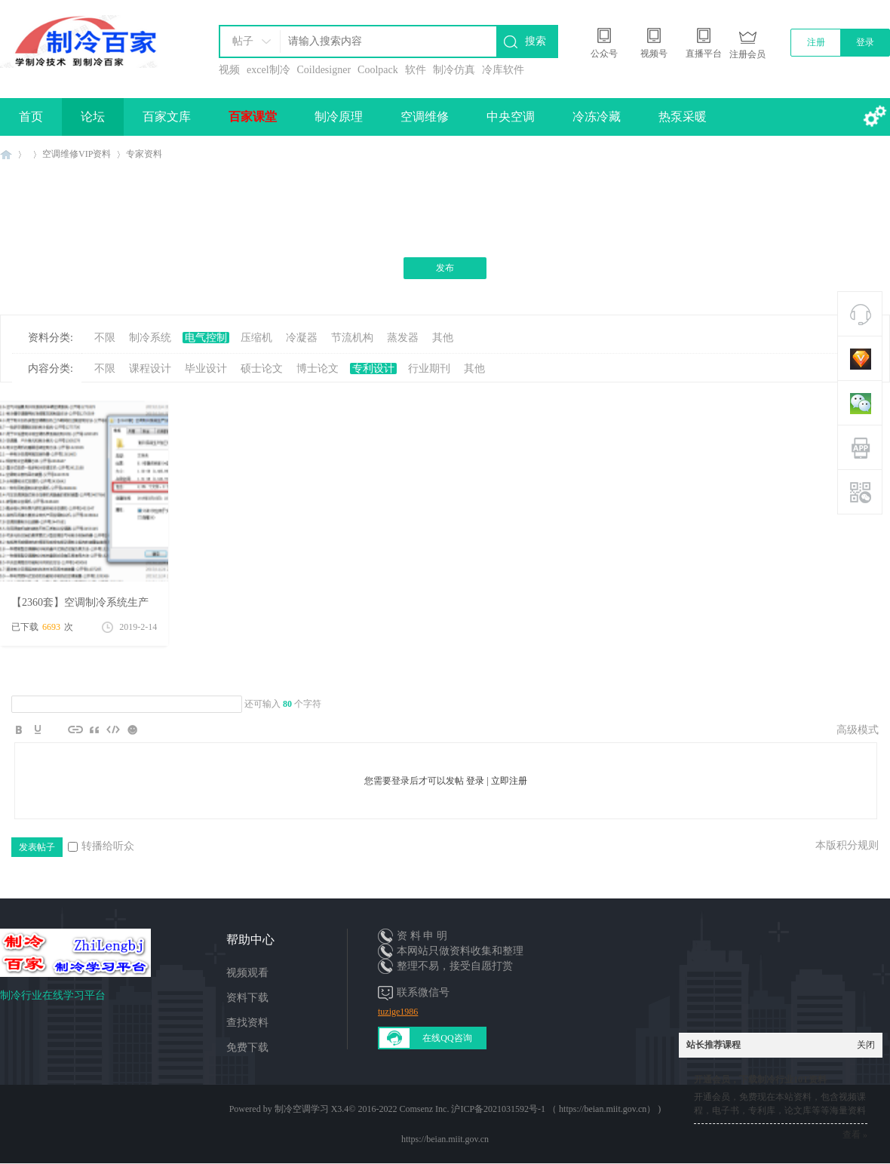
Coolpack (378, 69)
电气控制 (206, 337)
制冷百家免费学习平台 (6, 154)
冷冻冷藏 (596, 116)
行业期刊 (429, 368)
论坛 (93, 116)
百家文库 (167, 116)
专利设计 (373, 368)
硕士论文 (262, 368)
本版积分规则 (847, 845)
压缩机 (256, 337)
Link (75, 729)
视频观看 (247, 972)
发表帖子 (37, 847)
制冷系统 (150, 337)
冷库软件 (503, 69)
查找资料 (247, 1022)
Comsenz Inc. (424, 1109)
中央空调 (510, 116)
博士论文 (317, 368)
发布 (445, 268)
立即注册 (509, 780)
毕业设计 (206, 368)
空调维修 (424, 116)
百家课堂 (253, 116)
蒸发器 (403, 337)
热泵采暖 (682, 116)
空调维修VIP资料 (76, 154)
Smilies (132, 729)
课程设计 (150, 368)
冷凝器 (302, 337)
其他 (442, 337)
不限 (104, 337)
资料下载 (247, 997)
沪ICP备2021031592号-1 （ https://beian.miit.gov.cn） (553, 1109)
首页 (31, 116)
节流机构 (352, 337)
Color (37, 729)
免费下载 (247, 1047)
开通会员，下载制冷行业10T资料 (760, 1079)
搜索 (535, 41)
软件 (415, 69)
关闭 (866, 1045)
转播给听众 (101, 846)
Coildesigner (324, 69)
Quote (94, 729)
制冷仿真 (454, 69)
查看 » (854, 1134)
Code (113, 729)
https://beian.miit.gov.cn (445, 1139)
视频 (229, 69)
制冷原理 (339, 116)
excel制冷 (268, 69)
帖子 (242, 41)
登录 (865, 42)
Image (56, 729)
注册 (816, 42)
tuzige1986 (398, 1011)
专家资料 (144, 154)
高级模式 (857, 730)
